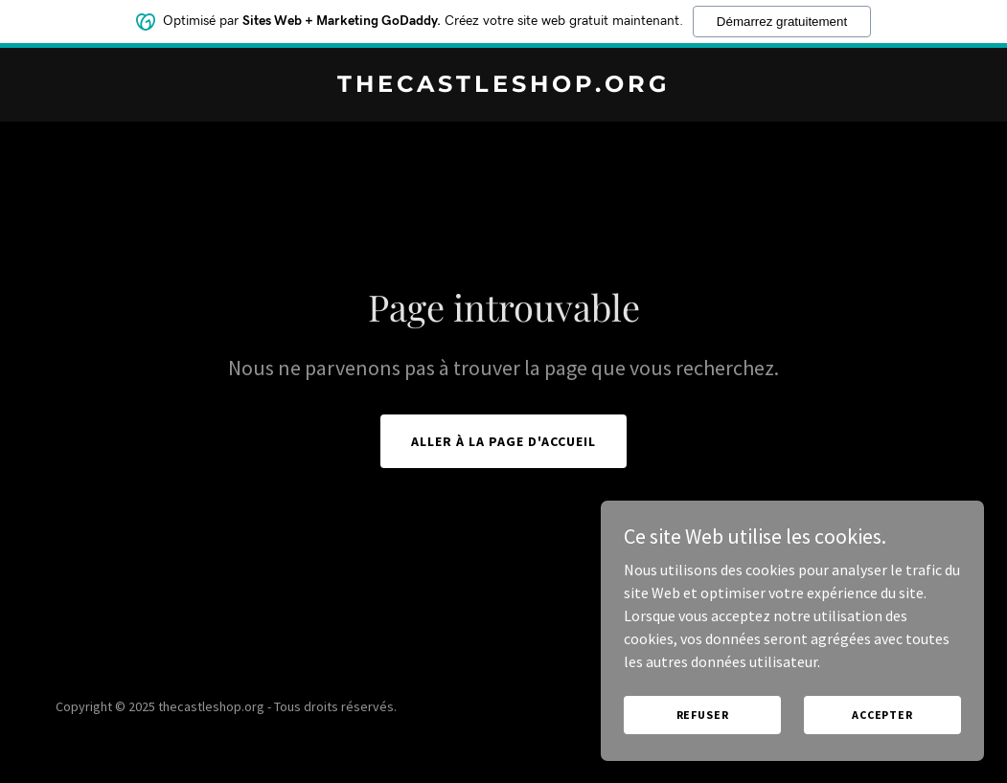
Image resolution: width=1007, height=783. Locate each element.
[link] (503, 86)
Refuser (702, 714)
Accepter (882, 714)
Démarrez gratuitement (782, 21)
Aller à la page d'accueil (503, 441)
